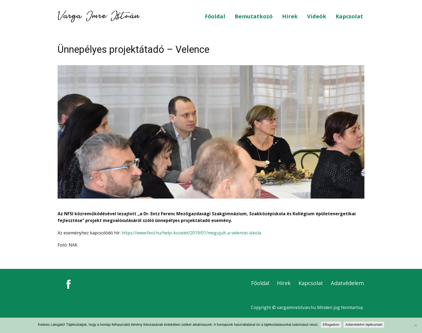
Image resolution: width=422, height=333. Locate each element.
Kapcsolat (349, 16)
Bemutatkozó (254, 16)
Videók (316, 16)
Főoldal (215, 16)
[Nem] (415, 325)
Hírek (290, 16)
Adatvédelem (347, 283)
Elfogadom (331, 324)
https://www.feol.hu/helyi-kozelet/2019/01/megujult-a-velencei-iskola (191, 233)
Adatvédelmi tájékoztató (363, 324)
